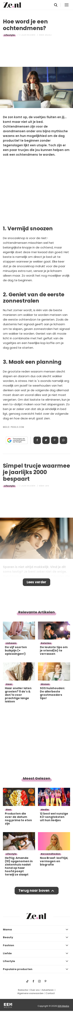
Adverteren (48, 990)
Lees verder (36, 582)
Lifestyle (9, 35)
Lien (47, 486)
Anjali (48, 35)
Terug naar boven (33, 890)
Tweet (46, 440)
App (63, 440)
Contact (50, 993)
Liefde (7, 953)
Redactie (23, 990)
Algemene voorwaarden (30, 993)
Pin (54, 440)
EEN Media (63, 1006)
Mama (7, 929)
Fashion (8, 945)
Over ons (35, 990)
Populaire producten (17, 969)
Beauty (8, 937)
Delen (37, 440)
